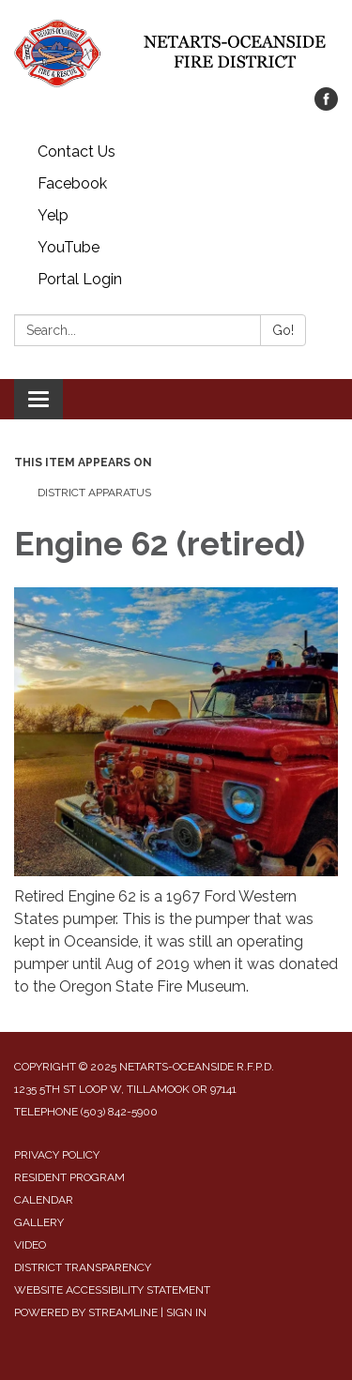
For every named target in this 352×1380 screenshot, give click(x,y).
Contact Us (76, 151)
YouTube (68, 247)
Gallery (39, 1222)
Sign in (186, 1312)
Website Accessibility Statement (112, 1290)
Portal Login (80, 279)
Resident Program (69, 1177)
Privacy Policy (56, 1154)
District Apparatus (94, 492)
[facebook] (326, 105)
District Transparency (82, 1267)
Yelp (53, 215)
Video (30, 1244)
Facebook (72, 183)
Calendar (43, 1199)
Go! (283, 330)
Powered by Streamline (86, 1312)
